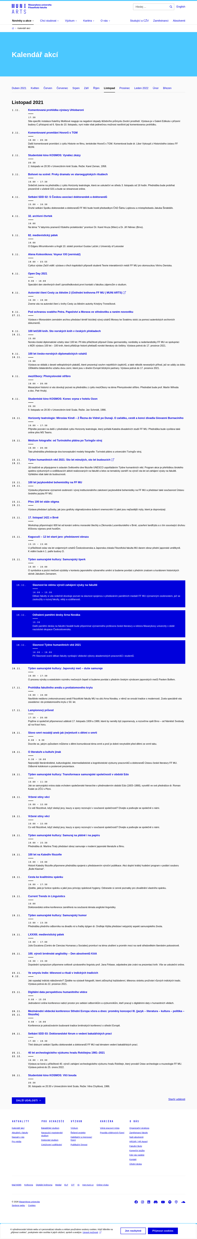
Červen (48, 88)
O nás (134, 1121)
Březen (167, 88)
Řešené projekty (78, 1132)
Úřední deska (135, 1164)
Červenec (62, 88)
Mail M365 (16, 1185)
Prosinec (124, 88)
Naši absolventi (136, 1137)
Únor (156, 88)
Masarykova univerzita (29, 1202)
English (180, 6)
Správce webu (18, 1205)
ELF (66, 1185)
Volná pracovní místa (109, 1128)
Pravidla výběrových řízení (112, 1132)
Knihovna (28, 1185)
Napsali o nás (18, 1137)
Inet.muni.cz (88, 1185)
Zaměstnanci (160, 20)
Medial (58, 1185)
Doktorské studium (49, 1140)
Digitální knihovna (44, 1185)
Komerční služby (137, 1150)
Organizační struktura (139, 1128)
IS (78, 1185)
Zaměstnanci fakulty (138, 1132)
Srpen (76, 88)
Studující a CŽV (139, 20)
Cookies (32, 1205)
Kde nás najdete (136, 1155)
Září (86, 88)
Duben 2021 (19, 88)
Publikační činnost (79, 1144)
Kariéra (106, 1121)
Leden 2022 (141, 88)
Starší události (176, 1099)
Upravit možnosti (92, 1234)
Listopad (109, 88)
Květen (35, 88)
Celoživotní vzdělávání (51, 1144)
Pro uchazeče (52, 1121)
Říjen (96, 88)
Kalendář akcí (18, 1128)
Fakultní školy (135, 1146)
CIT (73, 1185)
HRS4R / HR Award (138, 1141)
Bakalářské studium (50, 1128)
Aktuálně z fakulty (20, 1132)
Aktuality (20, 1121)
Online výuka (102, 1185)
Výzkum (76, 1121)
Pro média (16, 1141)
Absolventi (179, 20)
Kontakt (132, 1159)
